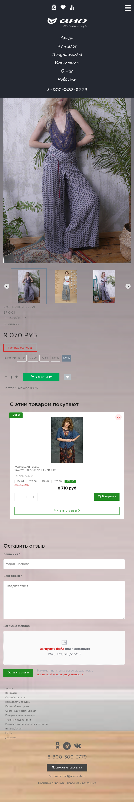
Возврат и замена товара (20, 715)
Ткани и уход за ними (18, 720)
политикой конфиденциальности (60, 674)
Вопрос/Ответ (14, 729)
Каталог (67, 45)
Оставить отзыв (18, 673)
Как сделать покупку (17, 702)
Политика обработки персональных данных (67, 783)
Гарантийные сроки (17, 706)
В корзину (41, 377)
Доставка (10, 738)
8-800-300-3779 (67, 89)
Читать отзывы (67, 510)
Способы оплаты (15, 698)
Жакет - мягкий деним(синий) (35, 470)
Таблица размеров (20, 348)
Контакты (67, 62)
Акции (67, 37)
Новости (67, 79)
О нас (67, 70)
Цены (8, 733)
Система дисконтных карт (20, 711)
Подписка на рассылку (67, 767)
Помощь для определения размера (26, 724)
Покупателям (67, 54)
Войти (80, 7)
